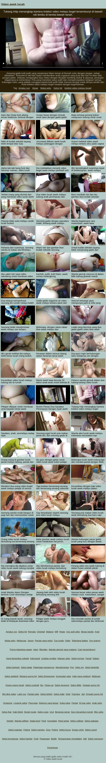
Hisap (35, 88)
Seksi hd (58, 88)
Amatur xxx (24, 88)
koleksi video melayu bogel (78, 88)
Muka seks (45, 88)
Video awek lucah (13, 4)
